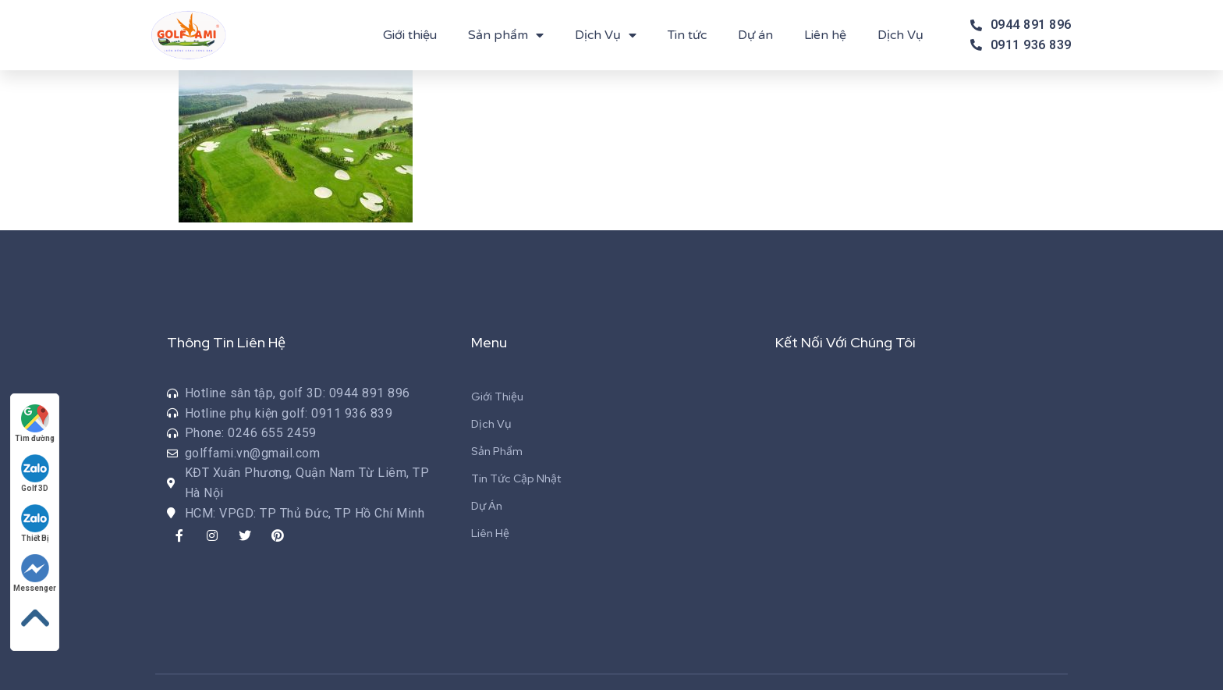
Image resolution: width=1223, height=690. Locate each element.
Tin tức (687, 35)
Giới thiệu (410, 35)
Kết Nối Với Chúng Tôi (845, 342)
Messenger (34, 573)
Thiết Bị (35, 523)
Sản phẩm (506, 35)
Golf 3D (35, 473)
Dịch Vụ (605, 35)
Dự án (755, 35)
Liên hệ (825, 35)
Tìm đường (35, 423)
